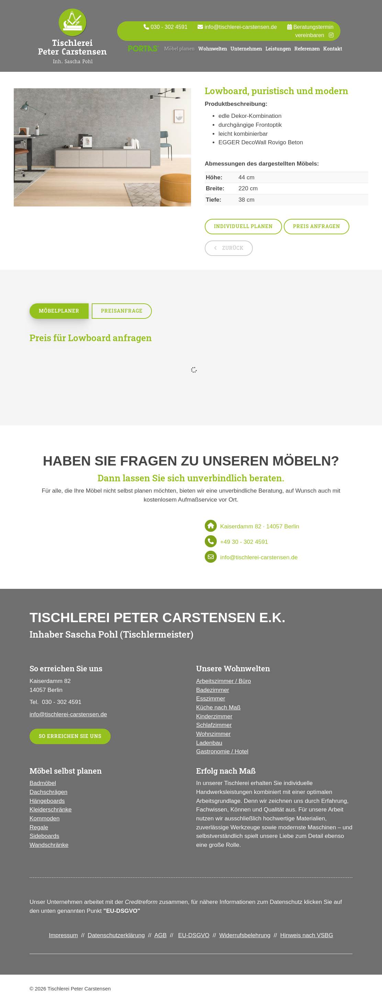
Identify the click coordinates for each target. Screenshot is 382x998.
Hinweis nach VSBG (306, 935)
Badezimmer (212, 690)
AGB (160, 935)
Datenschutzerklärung (116, 935)
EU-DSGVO (193, 935)
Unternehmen (246, 48)
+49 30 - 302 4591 (244, 542)
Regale (39, 827)
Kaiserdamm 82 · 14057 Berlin (259, 526)
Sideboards (44, 836)
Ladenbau (209, 743)
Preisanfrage (122, 310)
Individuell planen (243, 226)
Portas (143, 47)
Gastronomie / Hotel (222, 751)
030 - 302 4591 (168, 27)
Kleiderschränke (51, 809)
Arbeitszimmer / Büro (223, 681)
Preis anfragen (316, 226)
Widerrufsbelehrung (244, 935)
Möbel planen (179, 48)
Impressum (63, 935)
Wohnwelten (212, 48)
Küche (204, 707)
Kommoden (44, 818)
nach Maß (226, 707)
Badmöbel (43, 783)
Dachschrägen (48, 792)
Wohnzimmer (213, 734)
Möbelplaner (59, 310)
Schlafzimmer (214, 725)
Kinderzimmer (214, 716)
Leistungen (278, 48)
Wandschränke (49, 845)
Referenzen (307, 48)
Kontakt (332, 48)
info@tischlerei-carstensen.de (241, 27)
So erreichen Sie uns (70, 736)
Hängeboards (47, 801)
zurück (232, 248)
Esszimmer (210, 698)
